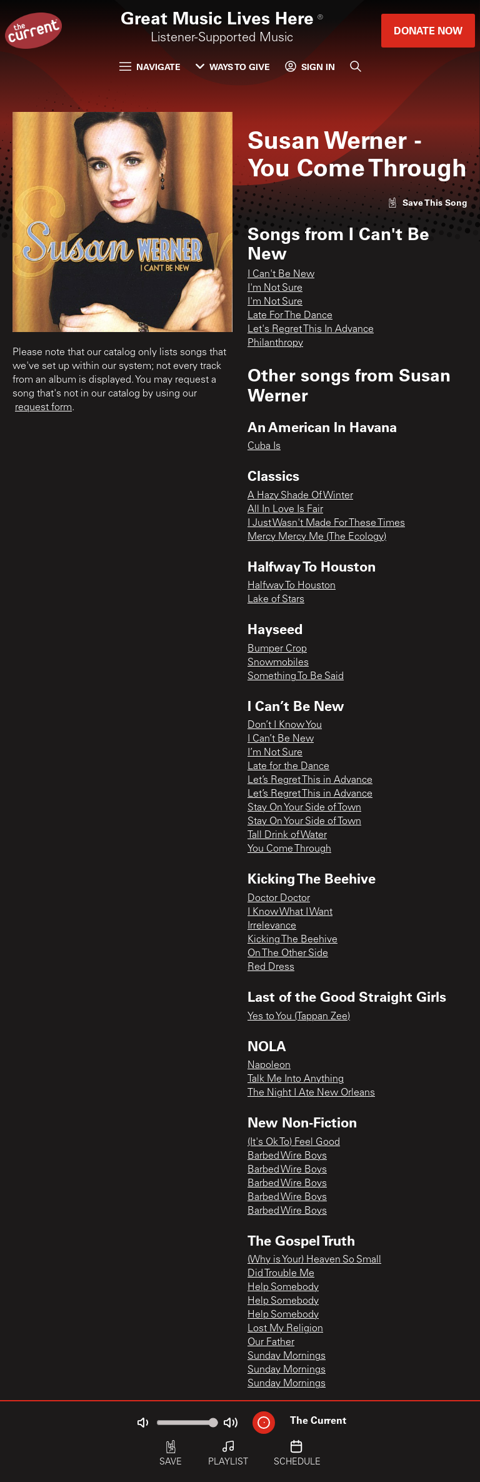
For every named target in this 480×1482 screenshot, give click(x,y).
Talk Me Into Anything (296, 1079)
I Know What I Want (290, 912)
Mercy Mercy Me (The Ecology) (317, 537)
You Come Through (289, 849)
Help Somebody (283, 1288)
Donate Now (428, 30)
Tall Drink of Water (287, 835)
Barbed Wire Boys (287, 1156)
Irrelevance (272, 926)
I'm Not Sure (275, 288)
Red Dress (271, 967)
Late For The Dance (290, 316)
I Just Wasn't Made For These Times (326, 523)
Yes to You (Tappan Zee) (299, 1017)
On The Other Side (288, 954)
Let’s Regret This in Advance (310, 780)
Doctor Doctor (279, 899)
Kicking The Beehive (293, 940)
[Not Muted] (142, 1422)
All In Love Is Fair (285, 510)
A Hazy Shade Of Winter (300, 496)
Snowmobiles (278, 663)
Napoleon (269, 1066)
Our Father (271, 1343)
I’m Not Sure (275, 753)
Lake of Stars (276, 600)
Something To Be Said (296, 677)
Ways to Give (233, 67)
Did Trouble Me (281, 1274)
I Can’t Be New (281, 739)
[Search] (355, 66)
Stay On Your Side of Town (304, 808)
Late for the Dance (288, 767)
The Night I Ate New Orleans (311, 1093)
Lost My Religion (285, 1329)
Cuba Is (264, 446)
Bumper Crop (277, 649)
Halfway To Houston (292, 586)
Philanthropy (275, 343)
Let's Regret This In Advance (311, 330)
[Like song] (428, 202)
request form (43, 408)
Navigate (150, 67)
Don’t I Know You (285, 725)
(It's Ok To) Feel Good (294, 1142)
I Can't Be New (281, 275)
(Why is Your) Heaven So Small (314, 1260)
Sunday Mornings (287, 1356)
